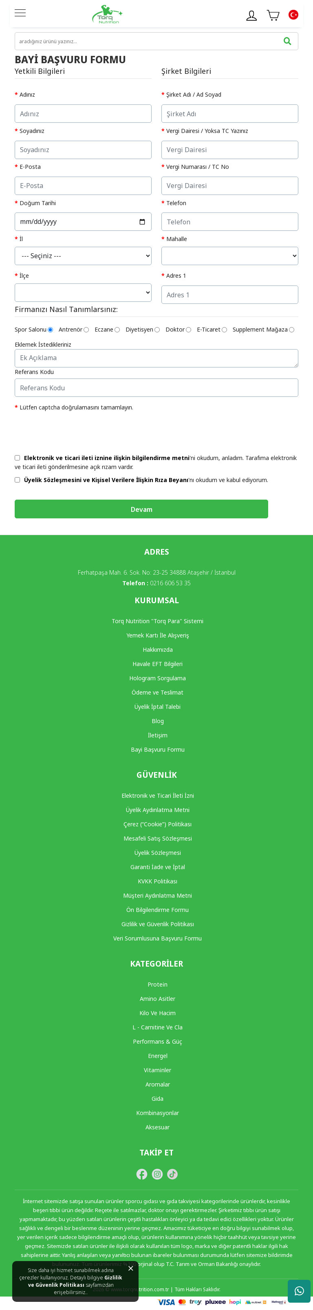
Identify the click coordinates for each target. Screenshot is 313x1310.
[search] (156, 41)
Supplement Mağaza (263, 329)
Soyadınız (32, 131)
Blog (158, 721)
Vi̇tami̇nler (157, 1070)
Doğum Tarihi (38, 203)
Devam (141, 509)
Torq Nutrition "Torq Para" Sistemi (157, 621)
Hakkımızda (158, 649)
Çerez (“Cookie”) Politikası (157, 824)
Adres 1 (176, 275)
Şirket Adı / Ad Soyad (193, 94)
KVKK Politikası (157, 881)
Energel (158, 1056)
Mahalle (176, 239)
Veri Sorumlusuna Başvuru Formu (157, 938)
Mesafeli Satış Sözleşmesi (157, 838)
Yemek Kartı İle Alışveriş (157, 635)
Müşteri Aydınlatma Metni (157, 895)
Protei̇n (158, 984)
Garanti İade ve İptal (157, 867)
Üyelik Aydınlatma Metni (158, 810)
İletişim (158, 735)
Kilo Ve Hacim (157, 1013)
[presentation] (77, 431)
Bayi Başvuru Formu (158, 749)
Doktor (178, 329)
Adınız (27, 94)
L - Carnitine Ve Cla (157, 1027)
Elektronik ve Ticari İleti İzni (157, 795)
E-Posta (30, 166)
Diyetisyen (143, 329)
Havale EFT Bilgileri (157, 664)
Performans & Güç (157, 1041)
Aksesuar (157, 1127)
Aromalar (157, 1084)
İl (21, 239)
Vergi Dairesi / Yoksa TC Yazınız (207, 131)
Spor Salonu (34, 329)
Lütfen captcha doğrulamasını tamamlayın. (76, 407)
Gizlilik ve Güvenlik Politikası (75, 1281)
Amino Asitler (157, 998)
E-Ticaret (212, 329)
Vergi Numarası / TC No (197, 166)
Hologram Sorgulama (157, 678)
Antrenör (74, 329)
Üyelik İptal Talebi (157, 706)
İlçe (24, 275)
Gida (157, 1098)
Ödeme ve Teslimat (157, 692)
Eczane (107, 329)
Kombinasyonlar (157, 1113)
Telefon (176, 203)
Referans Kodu (34, 372)
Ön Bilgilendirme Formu (157, 910)
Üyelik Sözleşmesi (157, 852)
